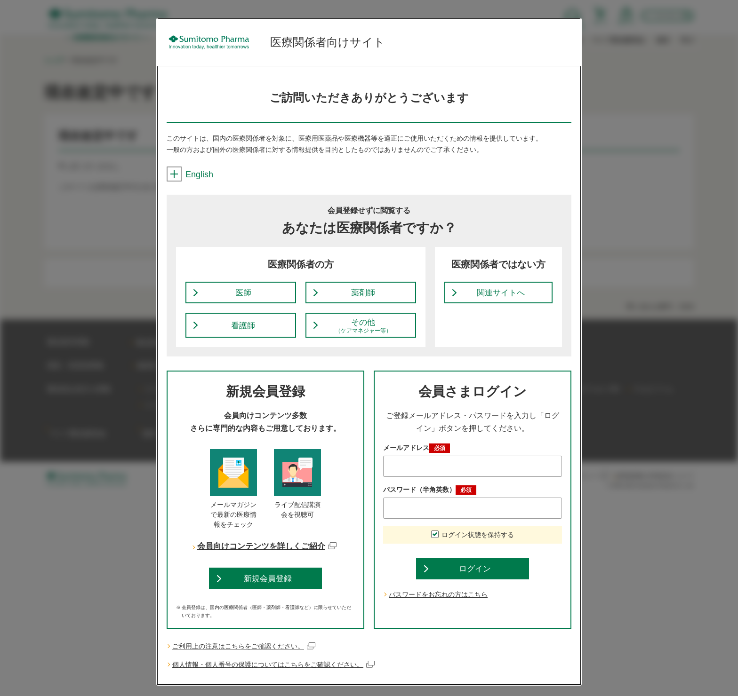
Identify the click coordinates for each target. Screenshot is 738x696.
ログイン (475, 578)
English (190, 174)
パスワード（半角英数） (429, 496)
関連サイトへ (500, 295)
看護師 (243, 331)
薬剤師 (363, 295)
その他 (363, 331)
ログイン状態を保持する (477, 541)
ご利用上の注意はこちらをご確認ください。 (244, 657)
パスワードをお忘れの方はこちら (438, 605)
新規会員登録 (267, 587)
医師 (243, 295)
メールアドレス (416, 454)
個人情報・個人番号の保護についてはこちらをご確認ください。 (273, 676)
